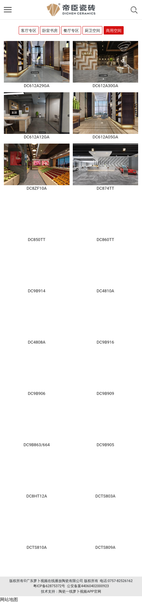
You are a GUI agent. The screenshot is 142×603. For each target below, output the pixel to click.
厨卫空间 (92, 30)
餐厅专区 (71, 30)
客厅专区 (28, 30)
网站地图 (9, 599)
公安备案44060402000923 (88, 586)
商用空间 (113, 30)
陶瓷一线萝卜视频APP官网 (80, 591)
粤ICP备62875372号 (49, 586)
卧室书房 (50, 30)
